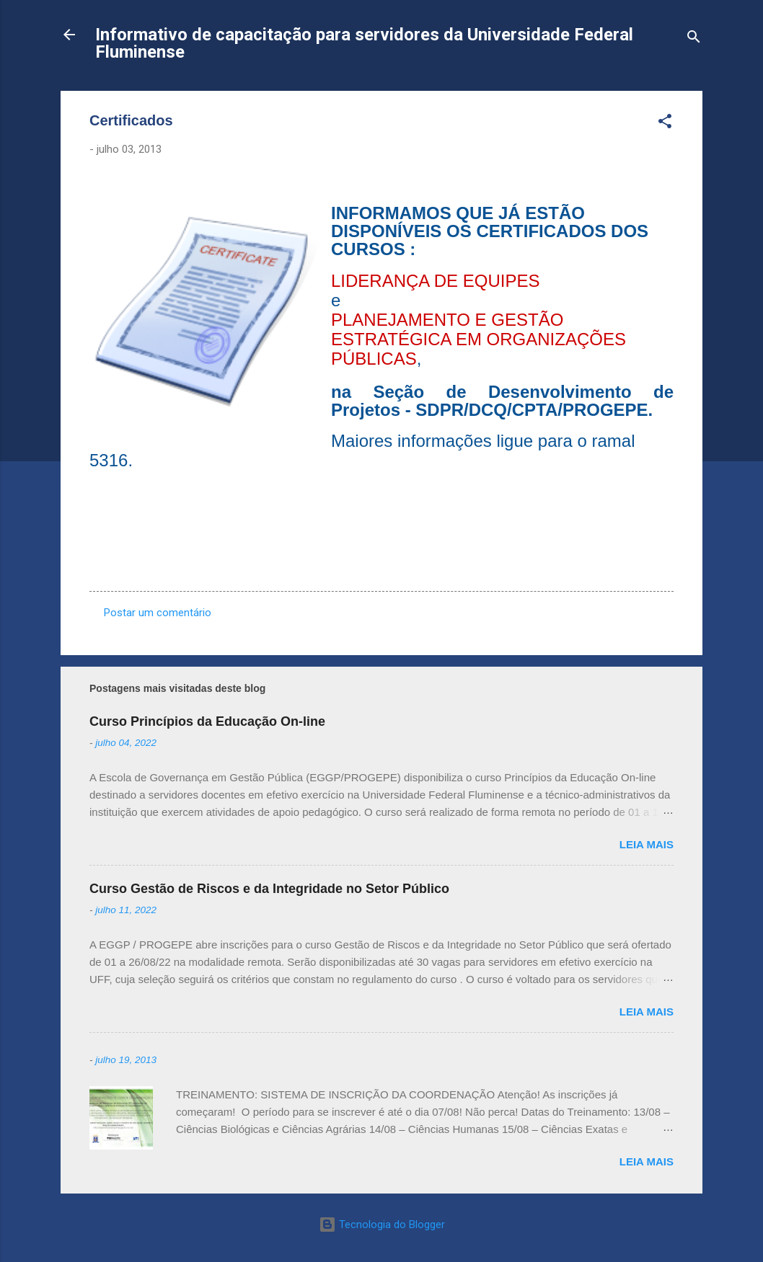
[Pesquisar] (693, 39)
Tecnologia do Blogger (382, 1224)
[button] (665, 123)
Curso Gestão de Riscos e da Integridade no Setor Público (269, 888)
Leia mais (646, 844)
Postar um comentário (157, 612)
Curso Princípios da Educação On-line (207, 721)
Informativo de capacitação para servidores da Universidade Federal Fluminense (364, 43)
